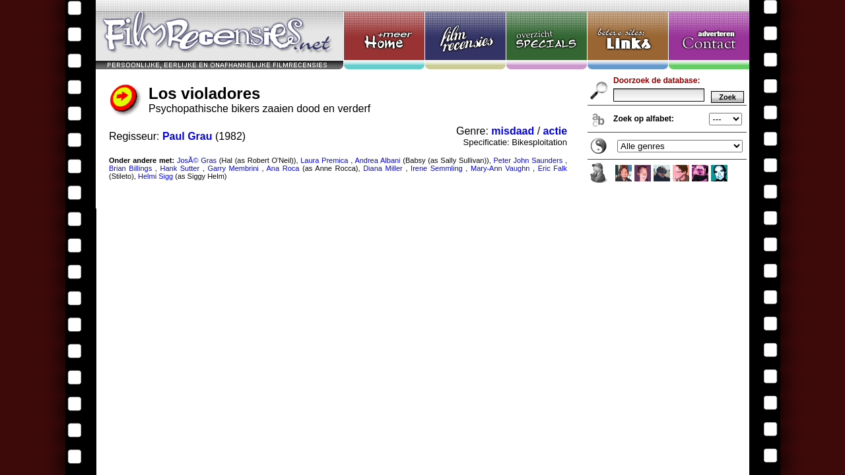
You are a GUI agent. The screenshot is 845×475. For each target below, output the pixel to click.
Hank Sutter (179, 168)
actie (555, 131)
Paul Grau (187, 136)
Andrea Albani (377, 160)
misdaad (512, 131)
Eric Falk (552, 168)
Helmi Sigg (155, 176)
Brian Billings (130, 168)
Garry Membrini (232, 168)
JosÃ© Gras (197, 160)
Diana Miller (383, 168)
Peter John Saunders (528, 160)
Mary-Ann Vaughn (500, 168)
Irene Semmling (437, 168)
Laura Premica (324, 160)
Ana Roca (283, 168)
